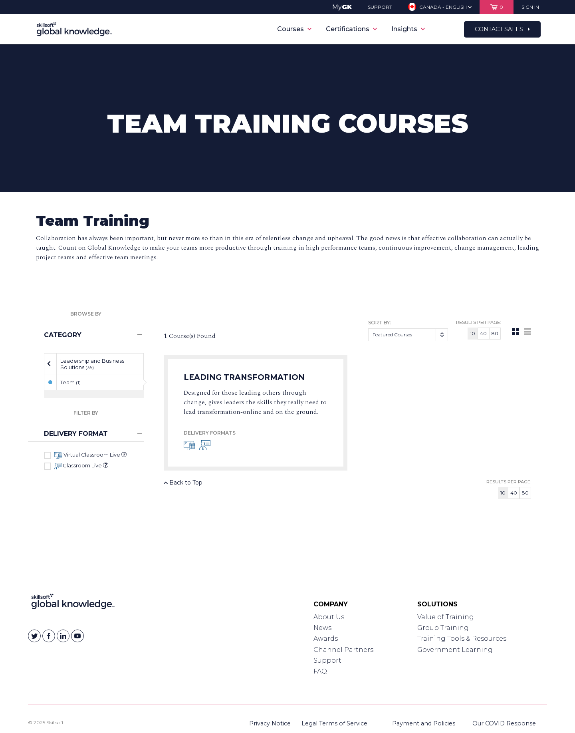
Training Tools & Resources (461, 638)
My (342, 7)
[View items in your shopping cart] (497, 7)
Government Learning (455, 650)
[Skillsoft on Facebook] (48, 636)
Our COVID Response (504, 723)
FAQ (320, 671)
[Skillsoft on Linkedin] (63, 636)
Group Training (443, 628)
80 (495, 333)
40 (483, 333)
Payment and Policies (423, 723)
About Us (328, 617)
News (322, 628)
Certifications (351, 29)
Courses (294, 29)
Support (327, 660)
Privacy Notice (270, 723)
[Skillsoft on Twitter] (34, 636)
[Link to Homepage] (73, 603)
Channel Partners (343, 650)
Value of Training (445, 617)
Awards (325, 638)
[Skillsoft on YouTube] (77, 636)
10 (472, 333)
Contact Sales (502, 29)
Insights (408, 29)
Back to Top (183, 482)
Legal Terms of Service (334, 723)
